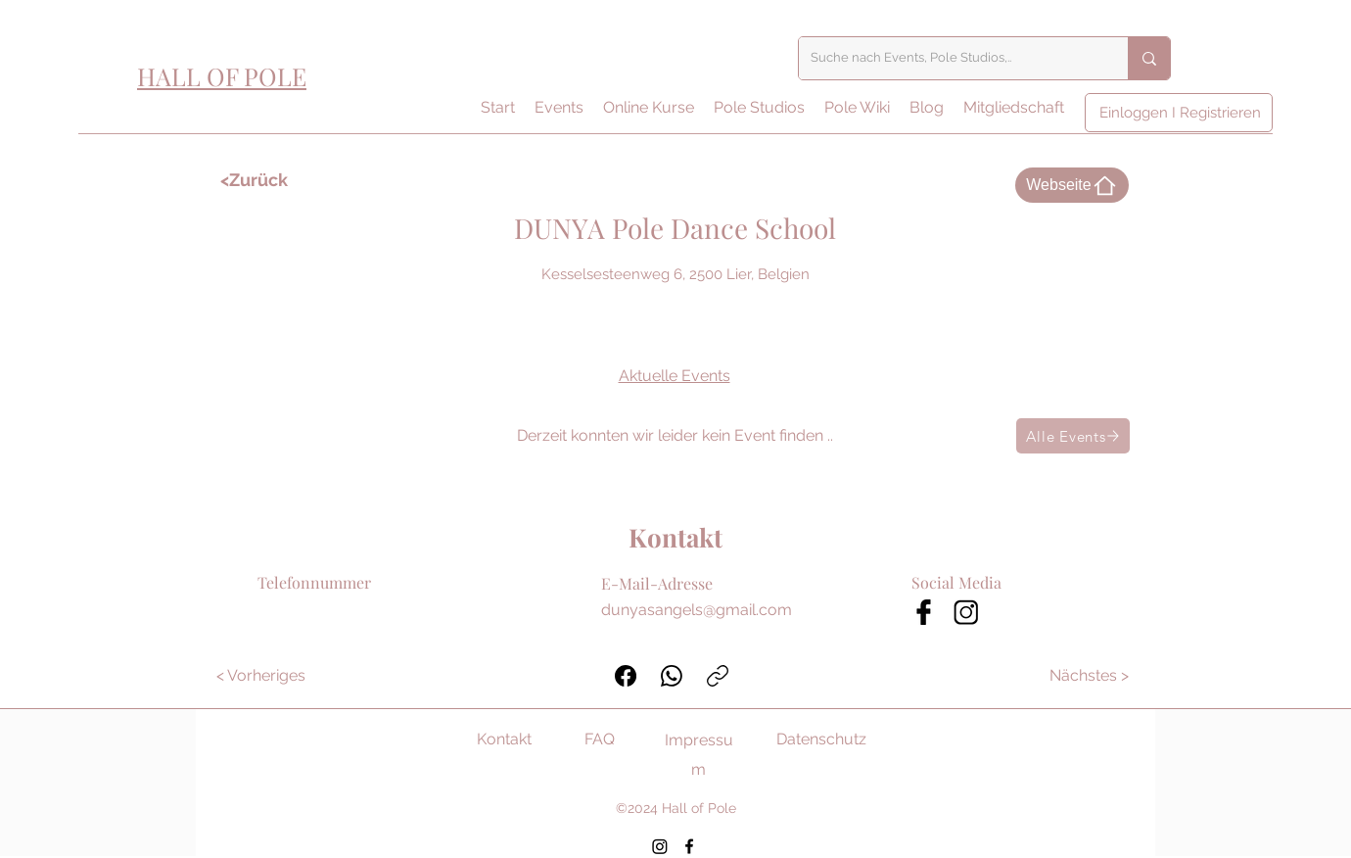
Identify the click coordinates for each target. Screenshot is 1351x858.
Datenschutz (821, 739)
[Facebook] (625, 676)
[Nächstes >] (1090, 675)
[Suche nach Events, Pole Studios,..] (949, 58)
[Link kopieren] (717, 676)
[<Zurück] (277, 180)
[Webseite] (1072, 185)
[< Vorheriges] (260, 675)
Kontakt (504, 739)
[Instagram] (660, 846)
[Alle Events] (1073, 435)
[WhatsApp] (671, 676)
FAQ (599, 739)
